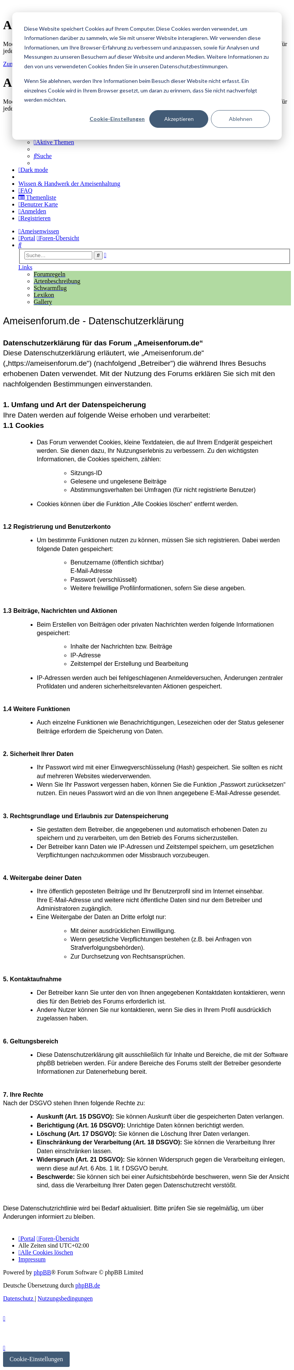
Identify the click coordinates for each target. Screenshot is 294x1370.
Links (25, 267)
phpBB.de (87, 1285)
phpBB (42, 1272)
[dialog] (147, 76)
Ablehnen (240, 119)
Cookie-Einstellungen (117, 119)
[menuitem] (54, 142)
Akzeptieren (179, 119)
